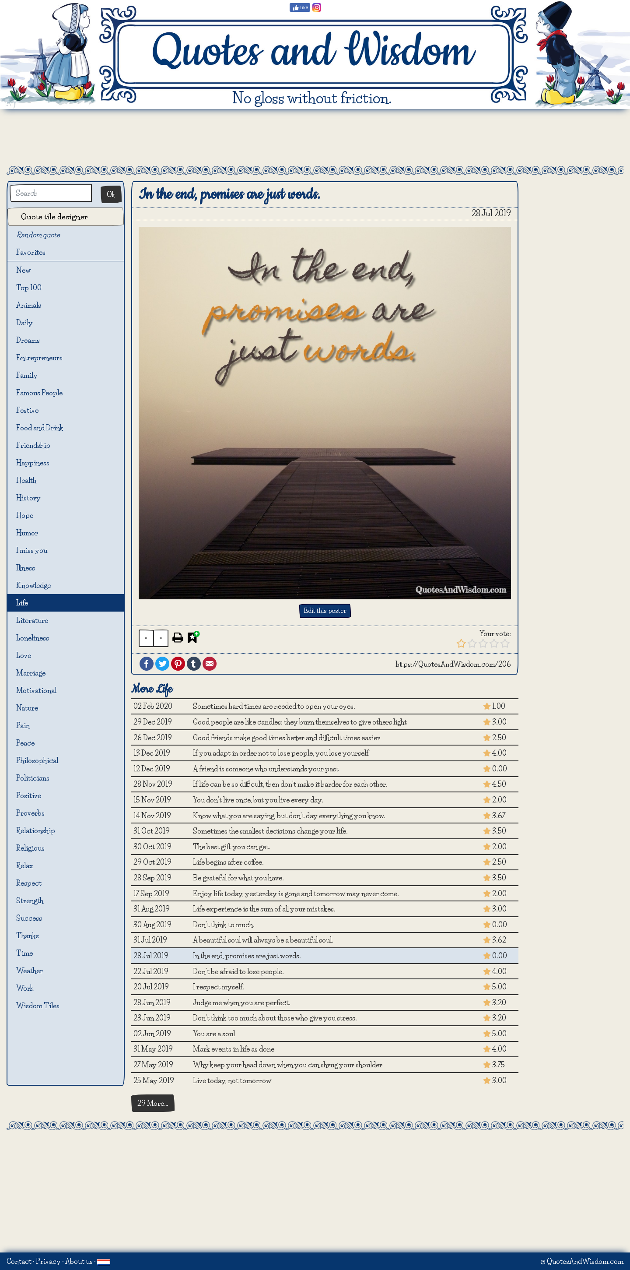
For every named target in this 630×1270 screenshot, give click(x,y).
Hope (24, 515)
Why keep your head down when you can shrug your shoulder (287, 1064)
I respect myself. (218, 986)
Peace (25, 743)
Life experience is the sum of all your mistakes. (264, 908)
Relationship (35, 830)
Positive (28, 795)
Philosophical (37, 760)
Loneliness (32, 637)
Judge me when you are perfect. (241, 1002)
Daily (24, 322)
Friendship (33, 445)
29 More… (152, 1103)
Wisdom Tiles (38, 1005)
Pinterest (178, 664)
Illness (25, 567)
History (28, 497)
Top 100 (29, 287)
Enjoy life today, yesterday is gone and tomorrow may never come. (296, 893)
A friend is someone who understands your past (266, 768)
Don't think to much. (224, 924)
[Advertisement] (315, 137)
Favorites (36, 253)
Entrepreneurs (39, 357)
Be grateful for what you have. (238, 877)
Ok (111, 194)
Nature (27, 708)
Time (24, 953)
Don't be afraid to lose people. (238, 971)
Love (23, 655)
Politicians (32, 778)
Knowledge (33, 585)
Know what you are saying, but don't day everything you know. (289, 815)
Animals (28, 305)
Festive (27, 410)
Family (27, 375)
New (23, 270)
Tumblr (194, 664)
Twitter (162, 664)
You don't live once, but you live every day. (258, 799)
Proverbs (30, 813)
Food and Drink (39, 427)
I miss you (31, 550)
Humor (27, 532)
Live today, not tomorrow (232, 1080)
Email (210, 664)
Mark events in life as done (233, 1049)
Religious (30, 848)
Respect (29, 883)
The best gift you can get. (231, 846)
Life (22, 602)
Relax (24, 865)
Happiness (32, 462)
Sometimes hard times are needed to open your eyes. (274, 706)
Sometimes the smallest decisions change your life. (270, 831)
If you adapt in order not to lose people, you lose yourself (280, 753)
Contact (19, 1261)
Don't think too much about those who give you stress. (275, 1017)
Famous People (39, 392)
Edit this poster (325, 611)
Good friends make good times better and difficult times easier (286, 737)
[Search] (51, 193)
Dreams (28, 340)
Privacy (48, 1261)
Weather (29, 970)
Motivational (36, 690)
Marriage (31, 672)
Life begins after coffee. (228, 862)
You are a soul (214, 1033)
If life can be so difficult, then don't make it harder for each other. (290, 784)
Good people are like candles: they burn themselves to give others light (300, 722)
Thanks (27, 935)
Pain (23, 725)
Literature (32, 620)
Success (29, 918)
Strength (29, 900)
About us (79, 1261)
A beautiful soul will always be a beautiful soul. (263, 940)
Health (26, 480)
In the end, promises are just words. (247, 955)
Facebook (147, 664)
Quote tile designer (54, 216)
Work (25, 988)
